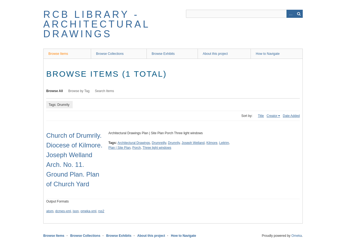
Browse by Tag (79, 91)
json (76, 211)
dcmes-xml (63, 211)
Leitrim (224, 143)
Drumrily (174, 143)
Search (299, 14)
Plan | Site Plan (119, 148)
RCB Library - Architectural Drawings (96, 24)
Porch (136, 148)
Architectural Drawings (134, 143)
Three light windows (156, 148)
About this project (215, 54)
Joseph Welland (193, 143)
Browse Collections (110, 54)
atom (50, 211)
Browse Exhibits (163, 54)
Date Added (291, 116)
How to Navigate (268, 54)
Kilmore (212, 143)
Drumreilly (159, 143)
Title (261, 116)
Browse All (54, 91)
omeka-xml (89, 211)
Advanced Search (291, 14)
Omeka (296, 236)
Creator (272, 116)
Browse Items (58, 54)
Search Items (104, 91)
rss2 (101, 211)
